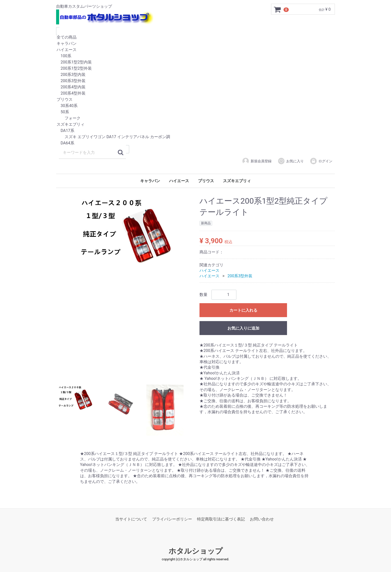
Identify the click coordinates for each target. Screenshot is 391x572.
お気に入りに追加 (243, 328)
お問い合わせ (262, 519)
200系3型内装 (195, 75)
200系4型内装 (195, 87)
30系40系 (195, 106)
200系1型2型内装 (195, 62)
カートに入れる (243, 310)
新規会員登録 (257, 161)
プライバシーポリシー (172, 519)
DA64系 (195, 143)
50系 (195, 112)
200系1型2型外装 (195, 68)
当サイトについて (131, 519)
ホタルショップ (196, 551)
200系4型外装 (195, 93)
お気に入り (291, 161)
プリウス (195, 100)
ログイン (321, 161)
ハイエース (195, 50)
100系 (195, 56)
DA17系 (195, 131)
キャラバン (195, 44)
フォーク (195, 118)
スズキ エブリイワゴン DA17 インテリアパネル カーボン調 (195, 137)
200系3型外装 (195, 81)
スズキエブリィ (195, 124)
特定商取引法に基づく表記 (221, 519)
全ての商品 (195, 37)
